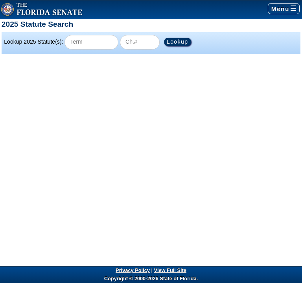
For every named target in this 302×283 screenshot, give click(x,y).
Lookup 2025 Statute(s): (33, 42)
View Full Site (170, 270)
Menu (283, 9)
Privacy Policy (133, 270)
